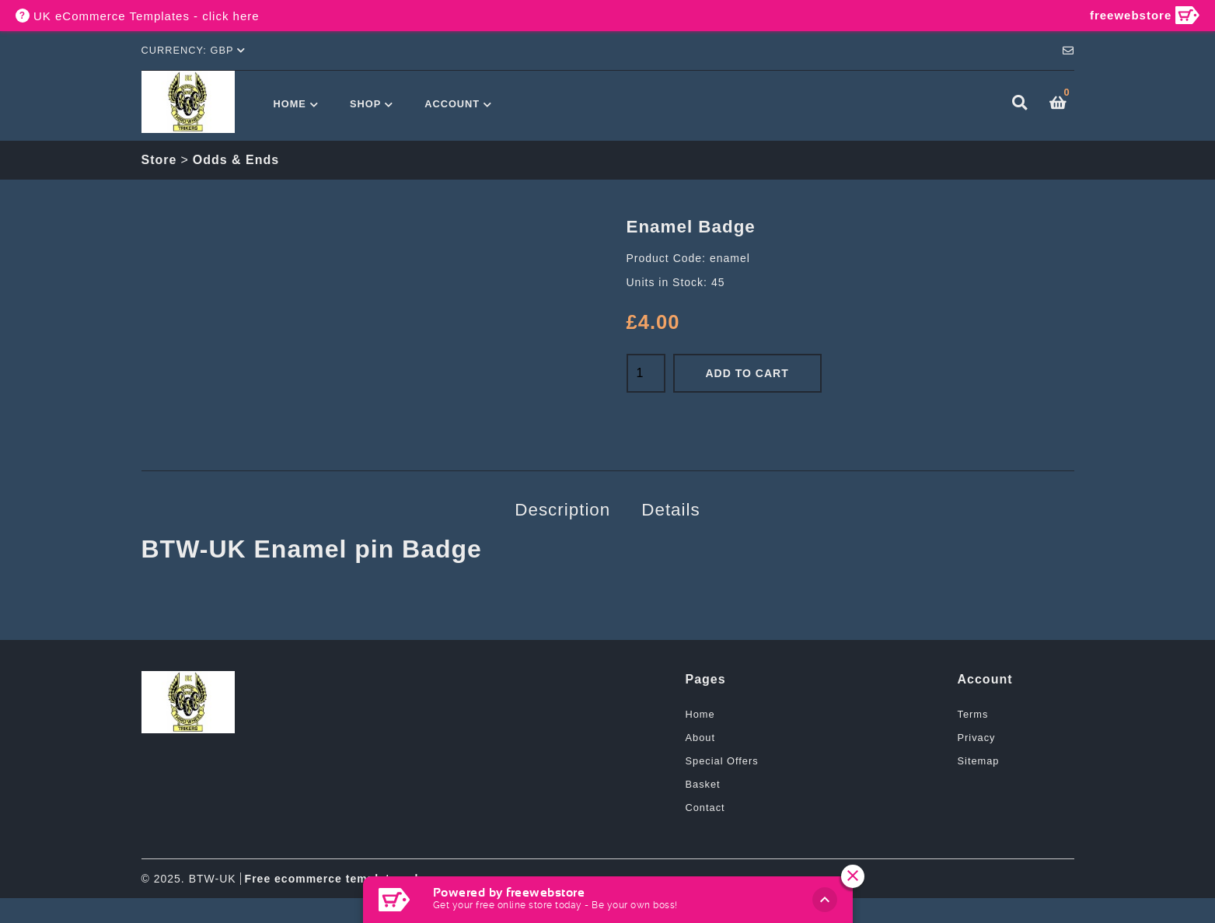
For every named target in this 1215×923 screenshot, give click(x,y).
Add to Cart (747, 373)
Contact (705, 807)
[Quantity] (646, 373)
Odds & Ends (236, 159)
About (700, 737)
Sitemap (979, 761)
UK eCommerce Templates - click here (146, 16)
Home (290, 104)
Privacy (977, 737)
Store (159, 159)
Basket (703, 784)
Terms (973, 714)
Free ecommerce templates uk (333, 878)
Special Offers (722, 761)
